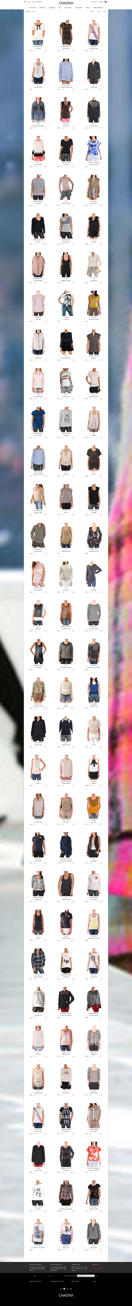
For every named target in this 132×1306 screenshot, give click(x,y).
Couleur (99, 11)
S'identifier (101, 1)
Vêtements (52, 7)
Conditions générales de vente (57, 1281)
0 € (106, 2)
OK (96, 1275)
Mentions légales (75, 1281)
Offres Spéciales (98, 7)
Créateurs (42, 7)
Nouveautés (32, 7)
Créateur (92, 11)
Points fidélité (94, 1)
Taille (104, 11)
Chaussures (68, 7)
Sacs (59, 7)
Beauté (88, 7)
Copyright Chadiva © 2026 (35, 1281)
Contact (94, 1281)
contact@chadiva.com (97, 1267)
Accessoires (78, 7)
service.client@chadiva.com (99, 1268)
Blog (35, 1275)
